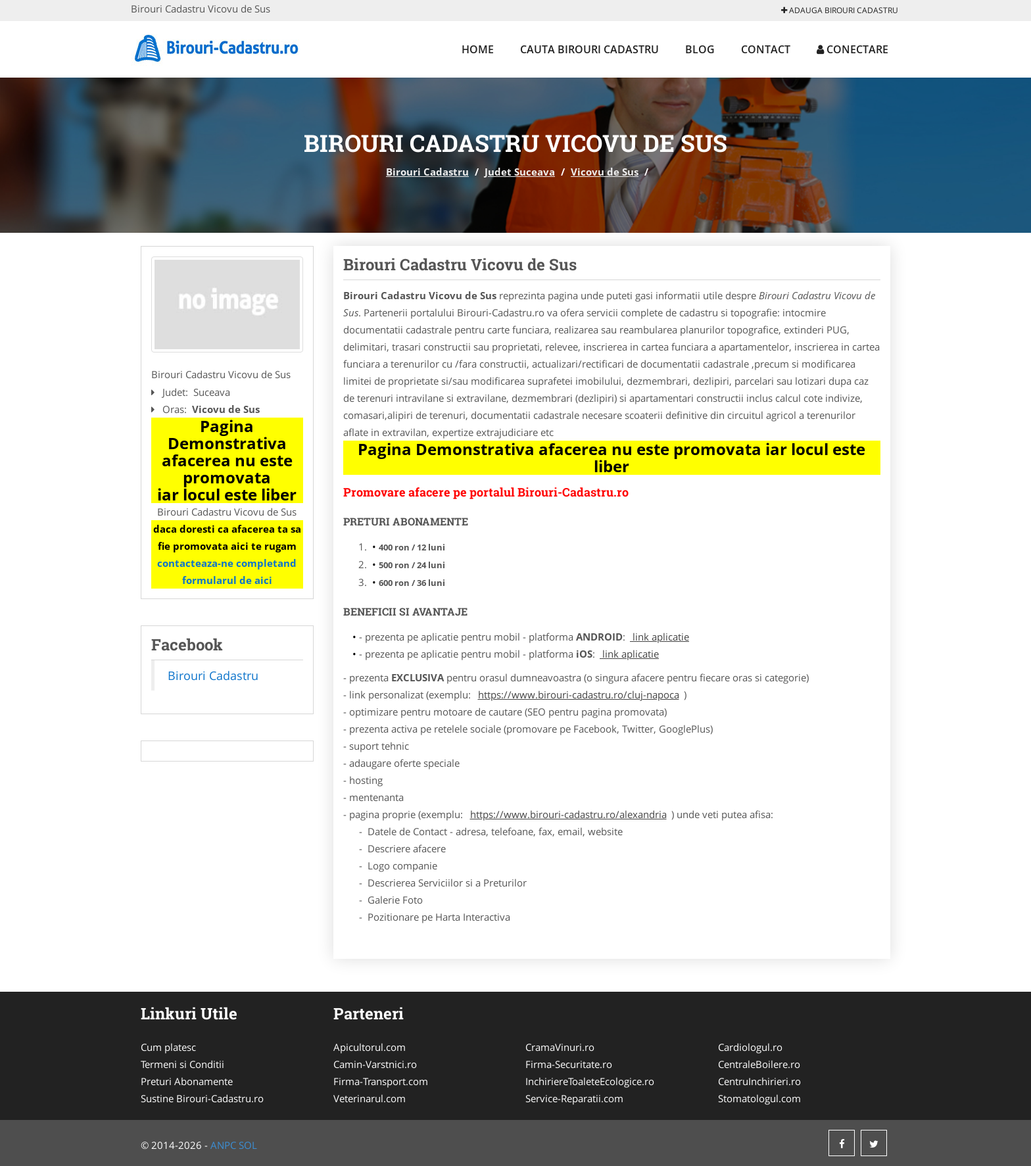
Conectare (852, 49)
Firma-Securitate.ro (568, 1064)
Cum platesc (168, 1047)
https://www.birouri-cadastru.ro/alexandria (568, 814)
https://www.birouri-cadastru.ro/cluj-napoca (578, 694)
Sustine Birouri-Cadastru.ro (202, 1098)
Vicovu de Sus (604, 171)
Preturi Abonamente (187, 1081)
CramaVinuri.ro (559, 1047)
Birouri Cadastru (427, 171)
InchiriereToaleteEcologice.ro (589, 1081)
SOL (248, 1145)
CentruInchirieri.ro (759, 1081)
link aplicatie (659, 636)
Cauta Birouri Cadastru (589, 49)
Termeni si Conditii (182, 1064)
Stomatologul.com (759, 1098)
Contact (765, 49)
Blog (700, 49)
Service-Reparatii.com (574, 1098)
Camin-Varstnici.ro (375, 1064)
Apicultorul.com (369, 1047)
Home (478, 49)
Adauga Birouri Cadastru (839, 10)
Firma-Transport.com (380, 1081)
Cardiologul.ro (750, 1047)
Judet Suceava (520, 171)
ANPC (223, 1145)
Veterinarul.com (369, 1098)
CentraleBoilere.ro (759, 1064)
